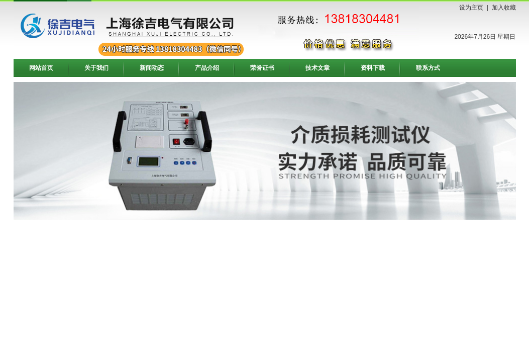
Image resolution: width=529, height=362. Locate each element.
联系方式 (428, 67)
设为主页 (471, 7)
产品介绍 (207, 67)
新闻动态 (152, 67)
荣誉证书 (262, 67)
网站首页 (41, 67)
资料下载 (373, 67)
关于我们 (96, 67)
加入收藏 (504, 7)
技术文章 (317, 67)
